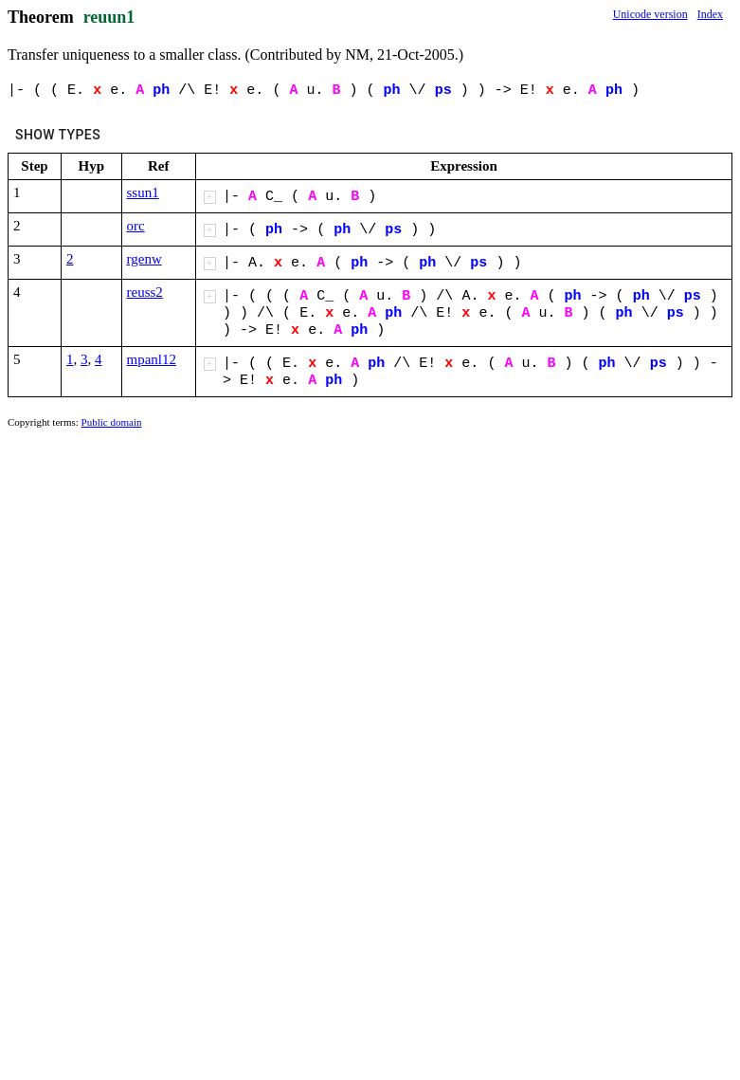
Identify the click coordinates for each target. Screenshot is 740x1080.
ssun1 (143, 192)
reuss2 (145, 292)
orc (136, 225)
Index (710, 14)
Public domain (111, 422)
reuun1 (109, 17)
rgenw (144, 258)
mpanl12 (152, 359)
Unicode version (650, 14)
